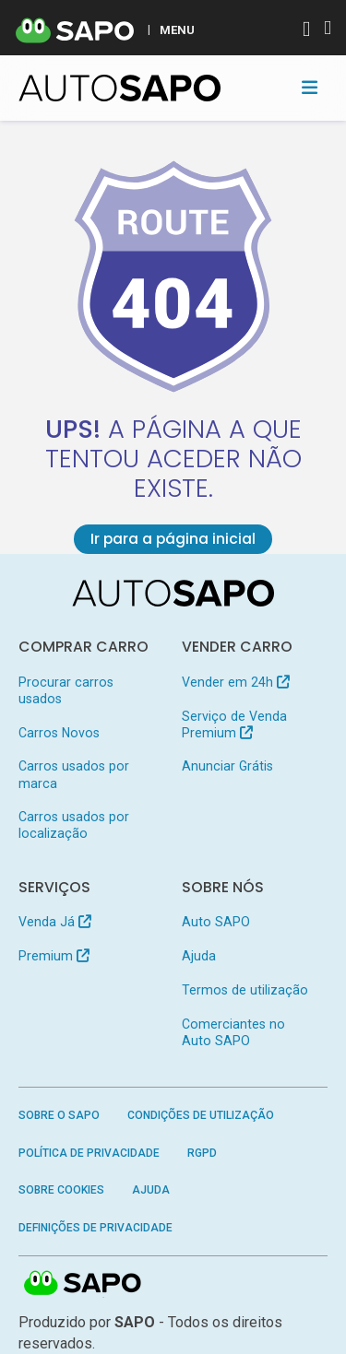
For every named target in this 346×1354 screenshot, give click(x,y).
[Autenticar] (306, 31)
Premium (53, 955)
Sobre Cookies (61, 1189)
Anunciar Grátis (227, 766)
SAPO (83, 1284)
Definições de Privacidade (95, 1227)
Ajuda (199, 955)
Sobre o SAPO (59, 1115)
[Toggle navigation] (309, 87)
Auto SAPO (216, 921)
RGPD (202, 1153)
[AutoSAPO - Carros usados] (119, 88)
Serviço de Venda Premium (234, 724)
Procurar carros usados (65, 690)
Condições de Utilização (200, 1115)
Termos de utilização (245, 990)
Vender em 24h (236, 682)
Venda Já (54, 921)
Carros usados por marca (73, 774)
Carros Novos (59, 732)
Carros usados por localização (73, 825)
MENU (177, 29)
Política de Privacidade (89, 1153)
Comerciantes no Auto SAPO (233, 1032)
